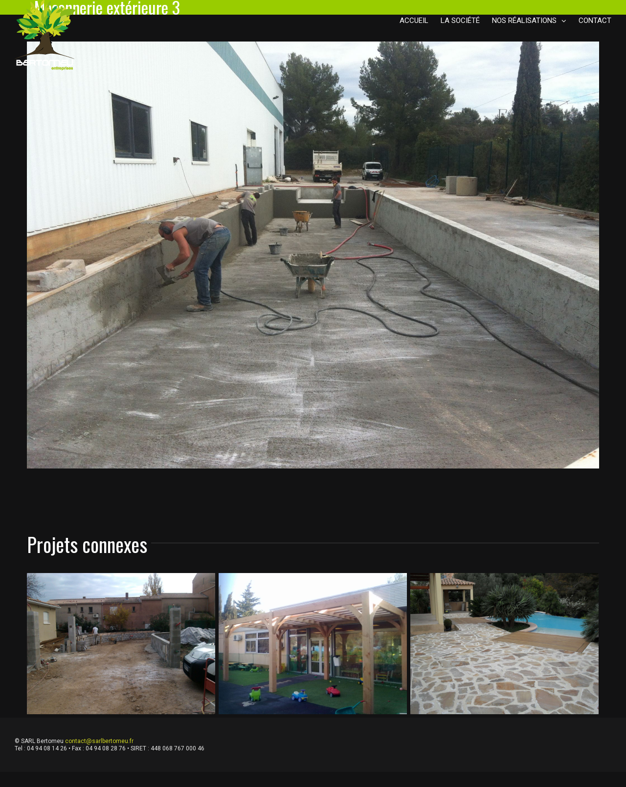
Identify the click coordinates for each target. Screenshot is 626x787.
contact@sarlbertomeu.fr (99, 741)
